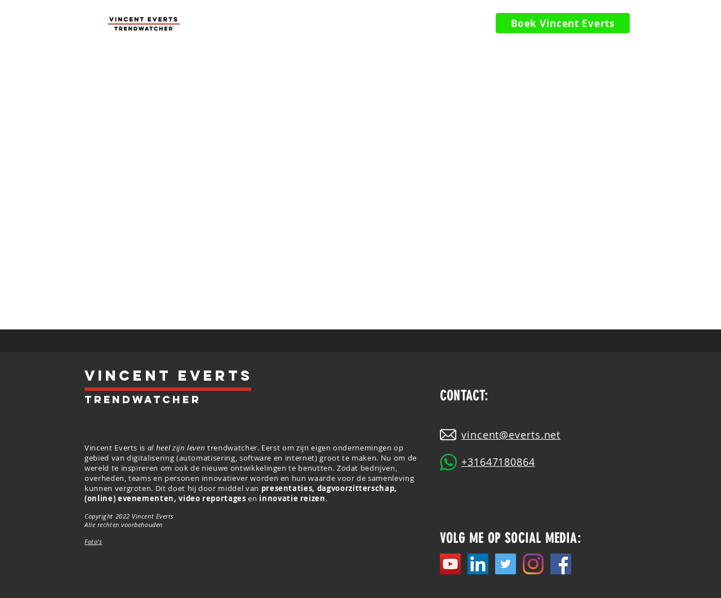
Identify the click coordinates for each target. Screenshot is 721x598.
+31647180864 (498, 461)
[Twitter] (505, 564)
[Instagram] (533, 564)
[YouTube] (450, 564)
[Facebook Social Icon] (560, 564)
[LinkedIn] (478, 564)
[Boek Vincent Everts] (563, 23)
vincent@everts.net (510, 434)
